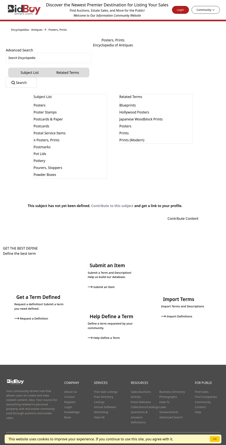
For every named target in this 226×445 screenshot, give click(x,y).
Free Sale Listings (106, 391)
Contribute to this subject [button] (112, 205)
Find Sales (202, 391)
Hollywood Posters (134, 112)
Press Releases (141, 401)
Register (70, 401)
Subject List (30, 72)
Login (180, 10)
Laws (162, 407)
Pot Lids (40, 153)
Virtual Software (105, 407)
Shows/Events (168, 412)
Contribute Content (183, 218)
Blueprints (127, 105)
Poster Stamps (45, 112)
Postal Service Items (50, 133)
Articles (136, 396)
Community (205, 10)
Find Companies (206, 396)
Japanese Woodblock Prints (141, 119)
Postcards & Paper (48, 119)
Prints (124, 133)
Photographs (168, 396)
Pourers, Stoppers (48, 167)
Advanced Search (19, 50)
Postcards (41, 126)
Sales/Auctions (141, 391)
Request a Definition (31, 318)
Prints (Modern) (131, 140)
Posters (40, 105)
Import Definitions (176, 316)
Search (21, 82)
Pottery (39, 160)
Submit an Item (101, 287)
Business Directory (172, 391)
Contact (69, 396)
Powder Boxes (45, 174)
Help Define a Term (104, 337)
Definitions (138, 422)
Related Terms (67, 72)
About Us (70, 391)
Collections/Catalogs (145, 407)
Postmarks (42, 147)
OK (215, 439)
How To (164, 401)
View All (99, 417)
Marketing (101, 412)
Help (198, 412)
